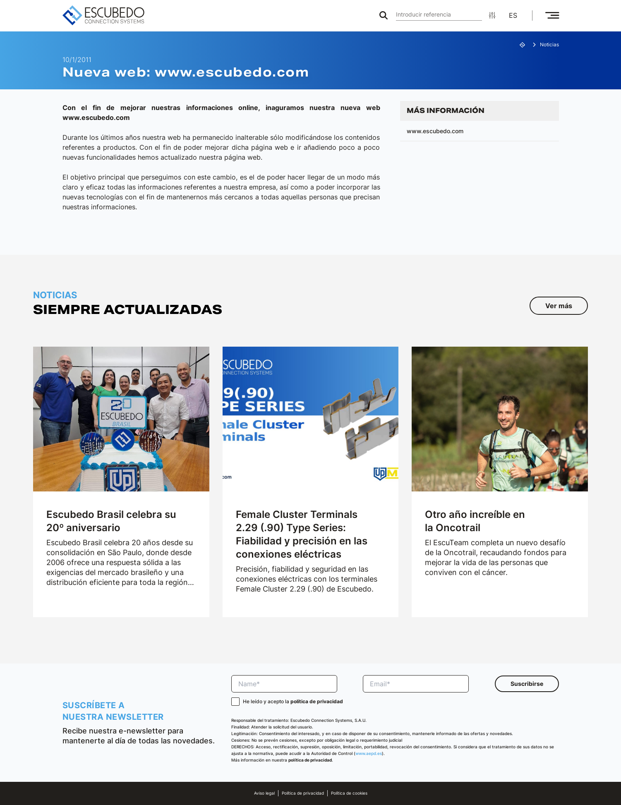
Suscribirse (527, 683)
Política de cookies (349, 793)
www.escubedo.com (435, 130)
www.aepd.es (368, 753)
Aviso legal (264, 793)
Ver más (558, 306)
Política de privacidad (303, 793)
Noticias (549, 44)
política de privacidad (316, 701)
